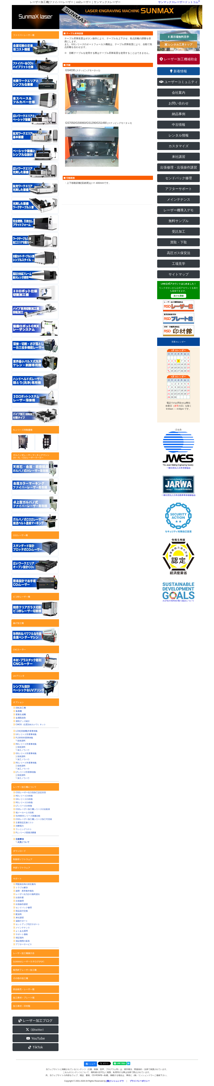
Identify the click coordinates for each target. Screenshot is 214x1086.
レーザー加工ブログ (36, 1020)
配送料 (19, 914)
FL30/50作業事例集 (24, 738)
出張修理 (20, 901)
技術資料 (21, 741)
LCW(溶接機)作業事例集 (27, 731)
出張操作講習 (22, 904)
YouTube (35, 1038)
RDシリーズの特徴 (24, 796)
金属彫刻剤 (21, 718)
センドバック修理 (24, 907)
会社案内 (178, 92)
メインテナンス (23, 927)
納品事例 (178, 114)
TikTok (35, 1047)
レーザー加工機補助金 (178, 59)
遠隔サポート (22, 921)
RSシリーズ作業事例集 (26, 763)
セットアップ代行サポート (28, 924)
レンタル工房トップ (178, 44)
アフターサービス (24, 944)
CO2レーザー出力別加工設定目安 (31, 792)
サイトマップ (179, 274)
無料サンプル (179, 221)
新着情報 (178, 71)
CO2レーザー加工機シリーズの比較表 (33, 809)
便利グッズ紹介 (23, 721)
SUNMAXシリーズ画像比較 (28, 816)
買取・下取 (178, 242)
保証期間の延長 (23, 941)
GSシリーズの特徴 (24, 799)
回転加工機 (21, 708)
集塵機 (19, 711)
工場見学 (178, 263)
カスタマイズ (179, 146)
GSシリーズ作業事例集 (26, 753)
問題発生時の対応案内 (26, 884)
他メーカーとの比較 (25, 812)
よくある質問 (22, 931)
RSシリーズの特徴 (24, 802)
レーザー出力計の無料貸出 (28, 894)
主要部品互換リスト (25, 822)
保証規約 (20, 937)
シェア (90, 1064)
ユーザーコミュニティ (178, 82)
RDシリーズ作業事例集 (26, 744)
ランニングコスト (24, 829)
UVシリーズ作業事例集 (26, 734)
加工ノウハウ (23, 750)
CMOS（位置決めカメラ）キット (31, 724)
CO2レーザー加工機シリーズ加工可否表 (34, 819)
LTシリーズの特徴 (24, 806)
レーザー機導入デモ (179, 210)
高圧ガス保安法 (178, 253)
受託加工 (178, 231)
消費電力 (20, 826)
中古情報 (178, 124)
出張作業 (20, 897)
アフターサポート (178, 189)
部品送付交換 (22, 911)
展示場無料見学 (178, 36)
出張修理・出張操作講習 (178, 167)
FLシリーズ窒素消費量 (26, 832)
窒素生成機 (21, 714)
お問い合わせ (179, 103)
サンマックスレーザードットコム (178, 2)
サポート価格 (22, 934)
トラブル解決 (22, 887)
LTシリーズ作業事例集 (26, 772)
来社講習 (20, 917)
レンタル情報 (179, 135)
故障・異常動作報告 (25, 891)
